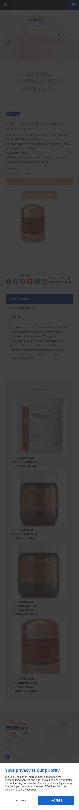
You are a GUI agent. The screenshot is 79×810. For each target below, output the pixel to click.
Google (19, 789)
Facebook (30, 789)
